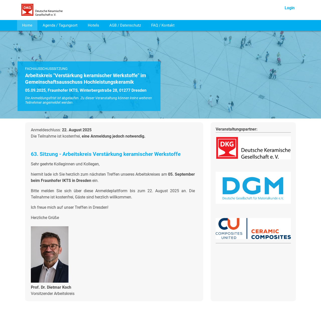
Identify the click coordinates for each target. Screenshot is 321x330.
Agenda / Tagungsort (60, 25)
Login (290, 8)
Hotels (93, 25)
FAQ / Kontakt (163, 25)
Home (27, 25)
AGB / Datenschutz (125, 25)
